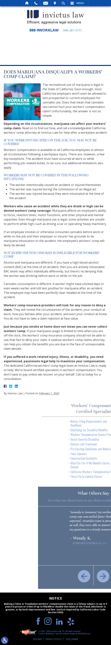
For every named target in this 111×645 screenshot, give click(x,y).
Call (36, 3)
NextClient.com (84, 634)
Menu (80, 3)
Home (27, 3)
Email (45, 3)
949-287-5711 (72, 30)
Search (63, 3)
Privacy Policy (54, 639)
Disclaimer (72, 639)
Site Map (37, 639)
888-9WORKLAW (44, 30)
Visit (55, 3)
